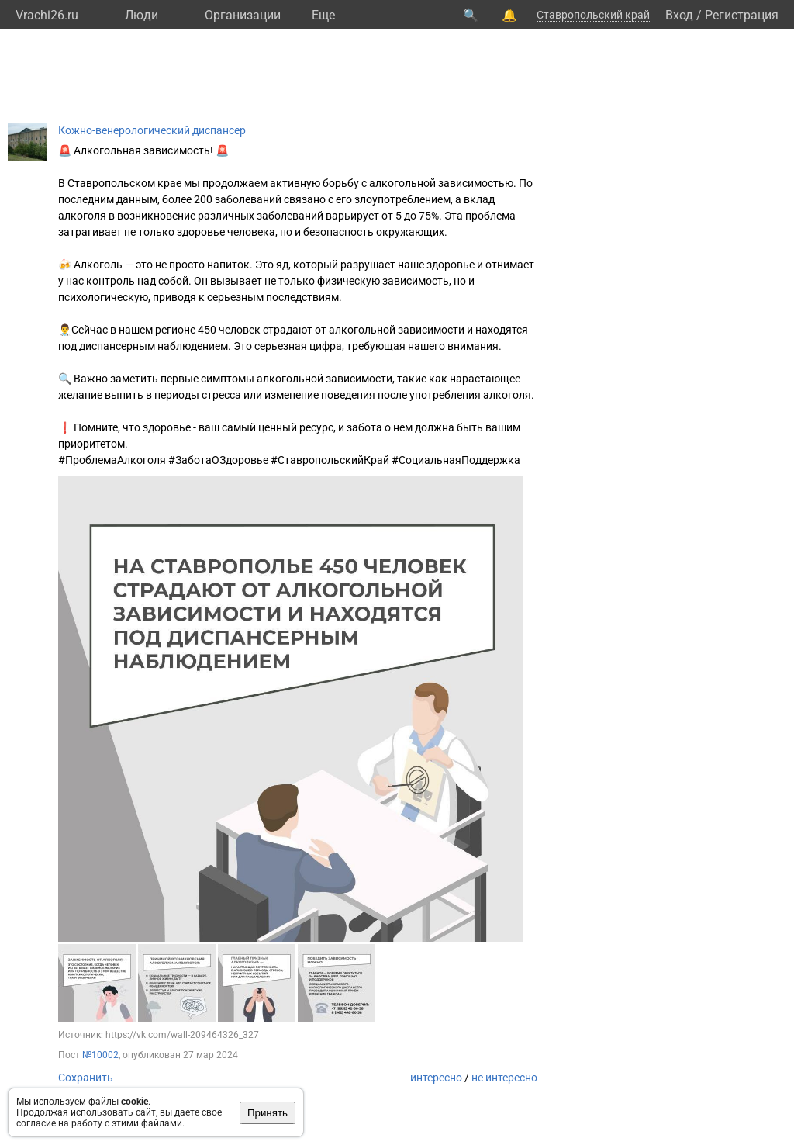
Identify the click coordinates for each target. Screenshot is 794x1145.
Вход (679, 15)
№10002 (100, 1055)
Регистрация (741, 15)
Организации (243, 15)
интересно (436, 1077)
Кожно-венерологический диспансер (152, 130)
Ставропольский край (593, 15)
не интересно (504, 1077)
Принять (267, 1113)
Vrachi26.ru (47, 15)
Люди (141, 15)
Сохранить (85, 1077)
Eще (323, 15)
